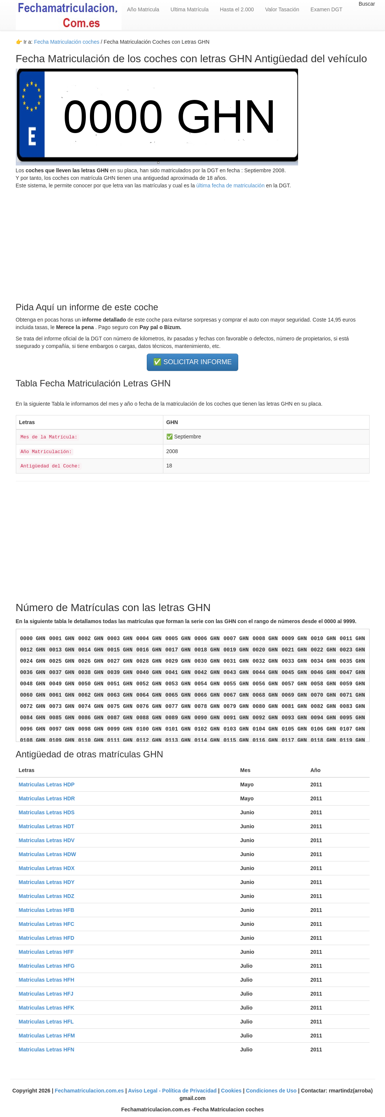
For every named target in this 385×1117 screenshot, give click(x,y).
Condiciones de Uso (272, 1091)
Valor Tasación (282, 9)
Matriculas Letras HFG (47, 966)
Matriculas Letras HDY (47, 882)
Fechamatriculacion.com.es (90, 1091)
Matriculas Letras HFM (47, 1036)
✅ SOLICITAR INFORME (192, 362)
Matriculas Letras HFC (47, 924)
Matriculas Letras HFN (47, 1050)
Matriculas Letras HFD (47, 938)
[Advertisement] (193, 242)
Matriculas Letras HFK (47, 1008)
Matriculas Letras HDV (47, 840)
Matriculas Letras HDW (47, 854)
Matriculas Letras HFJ (46, 994)
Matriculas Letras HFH (47, 980)
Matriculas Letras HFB (47, 910)
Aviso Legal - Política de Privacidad (173, 1091)
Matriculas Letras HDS (47, 812)
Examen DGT (326, 9)
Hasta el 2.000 (237, 9)
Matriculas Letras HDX (47, 868)
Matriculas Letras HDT (47, 826)
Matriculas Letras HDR (47, 798)
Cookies (232, 1091)
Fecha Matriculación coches (66, 42)
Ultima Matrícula (189, 9)
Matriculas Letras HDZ (47, 896)
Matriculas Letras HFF (46, 952)
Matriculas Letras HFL (46, 1022)
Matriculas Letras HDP (47, 784)
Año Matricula (143, 9)
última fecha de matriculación (230, 185)
